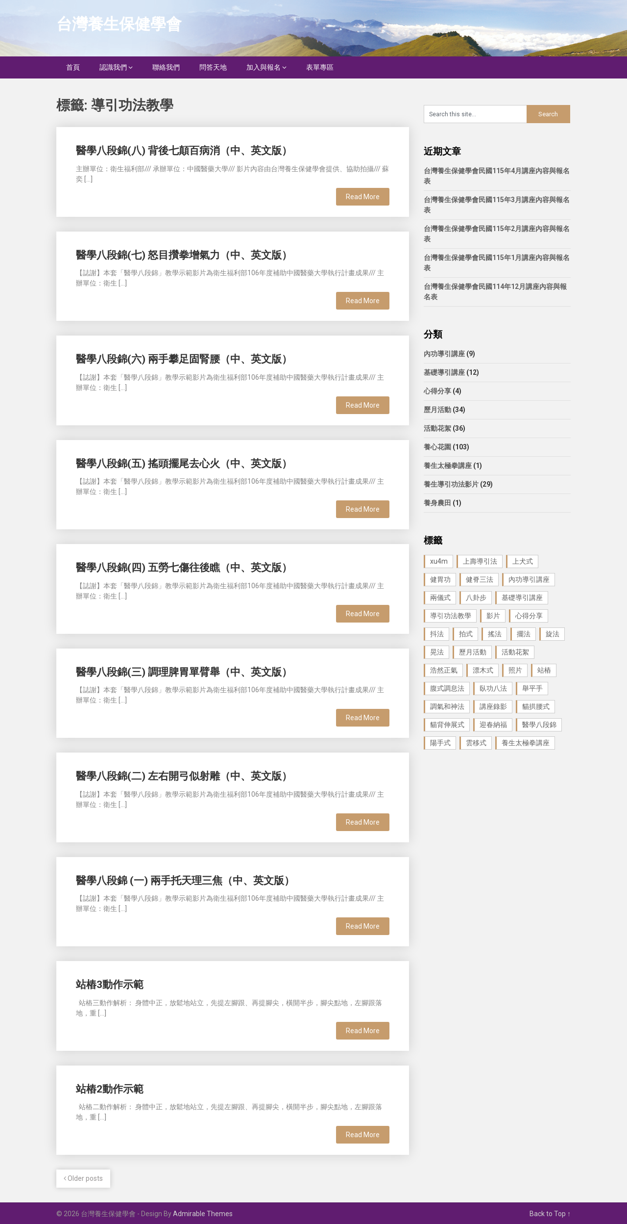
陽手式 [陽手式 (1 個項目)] (440, 743)
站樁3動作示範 (110, 984)
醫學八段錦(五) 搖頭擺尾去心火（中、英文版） (184, 463)
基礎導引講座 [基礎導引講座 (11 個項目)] (522, 597)
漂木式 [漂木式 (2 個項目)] (483, 670)
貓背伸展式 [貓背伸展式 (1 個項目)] (447, 725)
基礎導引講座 (444, 372)
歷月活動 (437, 410)
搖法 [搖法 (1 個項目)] (495, 634)
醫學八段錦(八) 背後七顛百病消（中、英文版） (184, 150)
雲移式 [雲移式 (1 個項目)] (476, 743)
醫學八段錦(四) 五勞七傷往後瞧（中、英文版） (184, 567)
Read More (363, 197)
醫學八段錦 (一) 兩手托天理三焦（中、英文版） (185, 880)
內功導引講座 (444, 354)
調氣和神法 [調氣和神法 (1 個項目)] (447, 706)
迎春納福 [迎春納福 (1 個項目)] (493, 725)
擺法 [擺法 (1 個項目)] (524, 634)
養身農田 (437, 503)
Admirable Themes (203, 1214)
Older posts (83, 1178)
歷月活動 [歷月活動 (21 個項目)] (472, 652)
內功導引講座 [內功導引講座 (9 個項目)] (529, 579)
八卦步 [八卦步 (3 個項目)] (476, 597)
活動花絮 (437, 428)
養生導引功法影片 (451, 484)
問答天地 (213, 67)
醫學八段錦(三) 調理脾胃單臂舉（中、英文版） (184, 672)
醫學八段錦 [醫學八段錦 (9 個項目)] (539, 725)
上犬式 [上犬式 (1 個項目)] (522, 561)
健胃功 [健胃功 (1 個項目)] (440, 579)
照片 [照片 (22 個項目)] (515, 670)
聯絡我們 (166, 67)
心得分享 (437, 391)
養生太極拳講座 (448, 465)
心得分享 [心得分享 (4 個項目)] (529, 616)
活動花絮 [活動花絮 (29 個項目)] (515, 652)
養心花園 (437, 447)
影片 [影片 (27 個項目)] (493, 616)
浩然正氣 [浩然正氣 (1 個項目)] (444, 670)
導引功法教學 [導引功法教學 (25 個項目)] (450, 616)
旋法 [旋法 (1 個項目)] (552, 634)
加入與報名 (263, 67)
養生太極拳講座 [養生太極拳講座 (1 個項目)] (526, 743)
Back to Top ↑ (550, 1214)
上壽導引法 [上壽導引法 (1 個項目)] (480, 561)
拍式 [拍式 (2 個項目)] (466, 634)
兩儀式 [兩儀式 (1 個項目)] (440, 597)
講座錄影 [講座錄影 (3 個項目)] (493, 706)
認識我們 (113, 67)
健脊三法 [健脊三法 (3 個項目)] (479, 579)
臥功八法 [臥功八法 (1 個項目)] (493, 688)
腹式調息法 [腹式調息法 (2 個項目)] (447, 688)
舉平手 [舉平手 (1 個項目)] (532, 688)
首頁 (73, 67)
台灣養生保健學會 (119, 24)
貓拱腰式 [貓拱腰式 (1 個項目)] (536, 706)
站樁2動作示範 (110, 1089)
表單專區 (320, 67)
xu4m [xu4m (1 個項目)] (439, 561)
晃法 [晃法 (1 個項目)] (437, 652)
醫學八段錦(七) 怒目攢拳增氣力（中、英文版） (184, 255)
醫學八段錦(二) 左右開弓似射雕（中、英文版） (184, 776)
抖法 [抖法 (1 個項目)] (437, 634)
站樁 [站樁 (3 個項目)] (544, 670)
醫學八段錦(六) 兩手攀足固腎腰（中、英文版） (184, 359)
